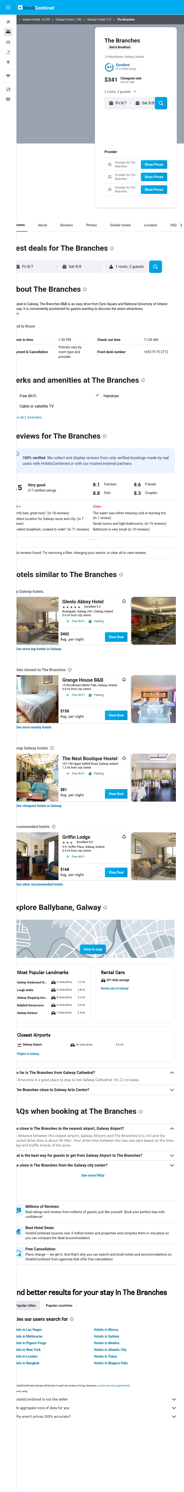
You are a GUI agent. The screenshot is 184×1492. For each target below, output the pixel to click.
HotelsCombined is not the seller (103, 1456)
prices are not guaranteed (128, 1442)
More (30, 355)
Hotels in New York (41, 1406)
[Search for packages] (8, 52)
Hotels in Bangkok (40, 1419)
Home (27, 19)
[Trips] (8, 75)
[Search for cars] (8, 42)
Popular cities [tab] (40, 1362)
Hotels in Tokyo (113, 1413)
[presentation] (127, 290)
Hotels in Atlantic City (117, 1406)
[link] (53, 696)
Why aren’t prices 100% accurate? (103, 1473)
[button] (8, 7)
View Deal (130, 684)
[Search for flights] (8, 22)
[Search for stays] (8, 32)
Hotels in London (39, 1413)
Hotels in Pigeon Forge (44, 1399)
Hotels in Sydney (113, 1393)
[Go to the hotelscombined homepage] (36, 7)
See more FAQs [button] (100, 1222)
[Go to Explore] (8, 62)
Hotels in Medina (114, 1399)
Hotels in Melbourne (42, 1393)
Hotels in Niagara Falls (118, 1419)
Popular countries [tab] (73, 1362)
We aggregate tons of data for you (103, 1464)
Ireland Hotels (46, 19)
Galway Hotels (79, 19)
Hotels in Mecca (113, 1386)
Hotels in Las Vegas (41, 1386)
